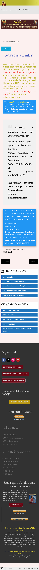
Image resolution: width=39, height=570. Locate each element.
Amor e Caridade (9, 324)
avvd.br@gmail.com (17, 197)
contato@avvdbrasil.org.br (21, 558)
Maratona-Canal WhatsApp (15, 375)
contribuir (6, 49)
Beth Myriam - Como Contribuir (14, 319)
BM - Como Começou (11, 310)
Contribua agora (19, 403)
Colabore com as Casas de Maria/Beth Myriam (17, 330)
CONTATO (15, 41)
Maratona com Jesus (12, 368)
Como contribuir (9, 315)
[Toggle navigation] (36, 2)
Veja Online (16, 506)
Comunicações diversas (13, 382)
